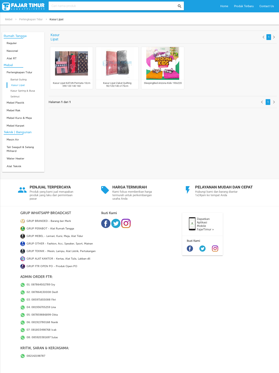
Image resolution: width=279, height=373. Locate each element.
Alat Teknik (14, 166)
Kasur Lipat (57, 19)
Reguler (12, 42)
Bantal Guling (18, 79)
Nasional (12, 50)
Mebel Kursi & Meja (19, 117)
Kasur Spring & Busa (22, 90)
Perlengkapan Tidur (31, 19)
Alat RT (12, 58)
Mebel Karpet (15, 125)
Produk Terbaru (244, 6)
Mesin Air (13, 139)
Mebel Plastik (15, 102)
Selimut (15, 96)
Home (224, 6)
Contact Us (266, 6)
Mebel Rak (13, 110)
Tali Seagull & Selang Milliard (20, 148)
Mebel (8, 19)
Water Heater (15, 158)
